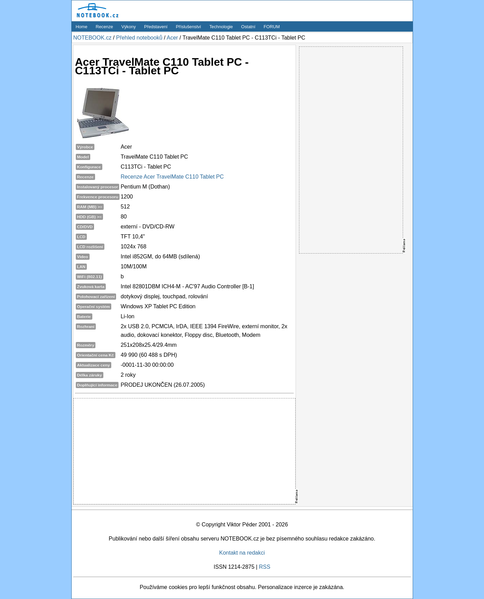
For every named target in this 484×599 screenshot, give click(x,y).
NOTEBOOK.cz (92, 38)
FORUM (272, 26)
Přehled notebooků (139, 38)
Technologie (221, 26)
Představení (155, 26)
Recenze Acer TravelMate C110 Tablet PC (172, 177)
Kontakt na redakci (242, 553)
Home (81, 26)
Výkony (128, 26)
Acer (172, 38)
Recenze (104, 26)
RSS (264, 567)
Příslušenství (188, 26)
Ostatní (248, 26)
